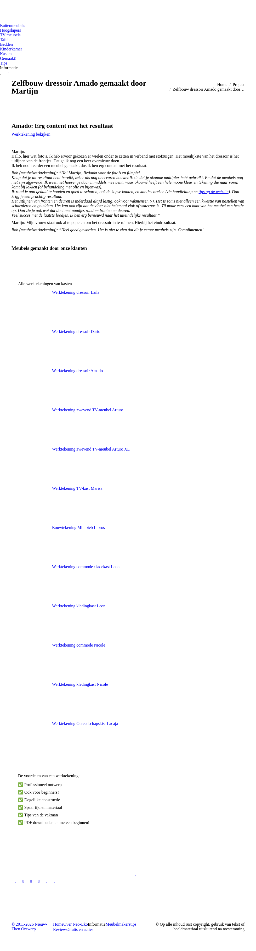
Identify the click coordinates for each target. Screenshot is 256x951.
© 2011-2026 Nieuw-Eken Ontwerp (29, 926)
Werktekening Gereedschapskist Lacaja (85, 723)
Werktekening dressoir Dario (76, 331)
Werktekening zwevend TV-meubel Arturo (87, 410)
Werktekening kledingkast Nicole (80, 684)
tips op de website (214, 191)
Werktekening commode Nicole (78, 645)
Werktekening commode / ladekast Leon (86, 566)
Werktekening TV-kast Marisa (77, 488)
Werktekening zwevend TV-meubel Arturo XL (91, 449)
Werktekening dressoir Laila (75, 292)
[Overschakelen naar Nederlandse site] (7, 10)
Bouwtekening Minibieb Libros (78, 527)
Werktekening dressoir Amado (77, 370)
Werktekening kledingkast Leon (78, 606)
